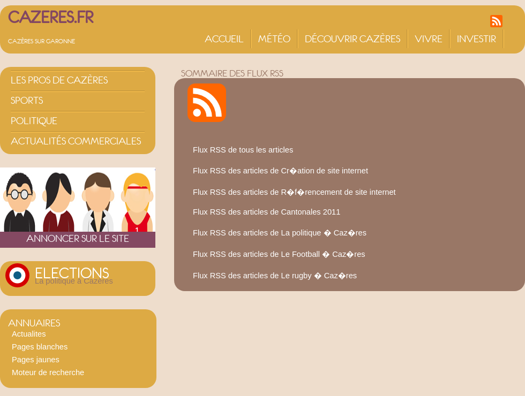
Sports (27, 100)
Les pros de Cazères (59, 80)
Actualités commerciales (76, 141)
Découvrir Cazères (352, 38)
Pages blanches (40, 346)
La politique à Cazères (74, 281)
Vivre (428, 38)
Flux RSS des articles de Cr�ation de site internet (280, 170)
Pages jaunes (35, 359)
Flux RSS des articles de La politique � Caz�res (279, 233)
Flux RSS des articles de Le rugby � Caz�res (275, 275)
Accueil (224, 38)
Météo (274, 38)
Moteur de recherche (48, 372)
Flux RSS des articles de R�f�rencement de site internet (294, 192)
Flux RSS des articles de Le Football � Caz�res (279, 254)
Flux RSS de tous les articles (243, 150)
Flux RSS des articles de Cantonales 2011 (266, 212)
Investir (476, 38)
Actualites (29, 334)
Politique (34, 120)
